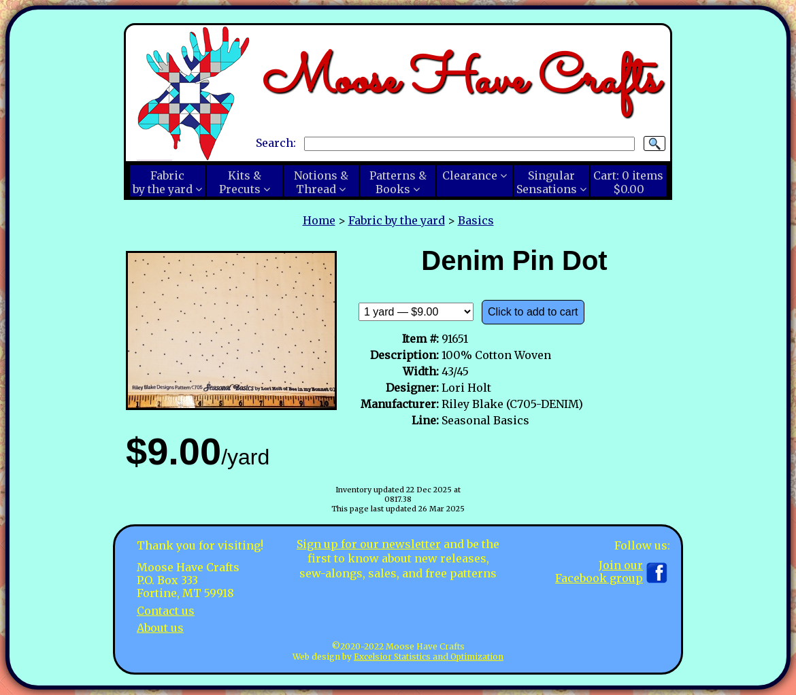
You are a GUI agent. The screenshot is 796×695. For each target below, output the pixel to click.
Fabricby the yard (163, 182)
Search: (276, 143)
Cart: (628, 182)
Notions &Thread (321, 182)
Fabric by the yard (396, 220)
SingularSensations (546, 182)
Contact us (166, 610)
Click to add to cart (533, 312)
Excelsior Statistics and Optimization (428, 656)
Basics (476, 220)
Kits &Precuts (240, 182)
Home (319, 220)
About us (160, 627)
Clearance (469, 175)
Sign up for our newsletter (369, 544)
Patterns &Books (398, 182)
